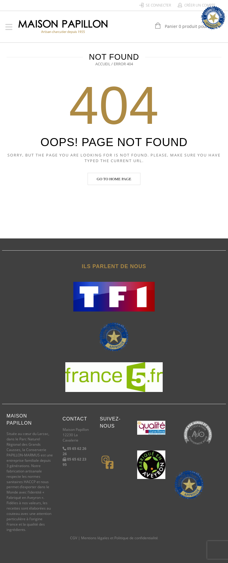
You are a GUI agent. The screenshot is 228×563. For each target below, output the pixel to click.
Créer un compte (200, 5)
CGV (73, 537)
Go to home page (114, 179)
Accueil (102, 64)
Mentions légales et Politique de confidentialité (119, 537)
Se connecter (158, 5)
